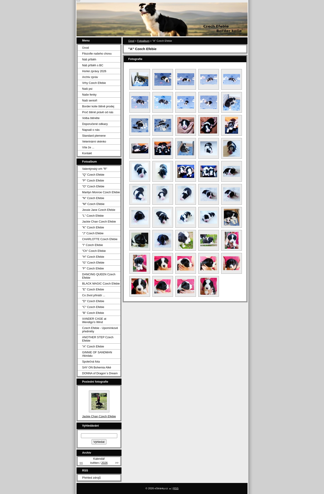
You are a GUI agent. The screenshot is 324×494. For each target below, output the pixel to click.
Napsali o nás (91, 129)
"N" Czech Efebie (93, 198)
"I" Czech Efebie (92, 245)
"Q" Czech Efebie (93, 174)
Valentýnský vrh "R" (94, 168)
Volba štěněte (91, 118)
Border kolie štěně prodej (98, 106)
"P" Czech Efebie (93, 180)
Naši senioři (89, 100)
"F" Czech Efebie (93, 268)
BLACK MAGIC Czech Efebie (101, 283)
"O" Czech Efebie (93, 186)
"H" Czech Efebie (93, 256)
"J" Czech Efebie (93, 233)
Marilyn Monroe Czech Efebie (101, 192)
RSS (176, 488)
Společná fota (91, 361)
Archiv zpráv (90, 77)
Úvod (131, 40)
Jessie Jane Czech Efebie (98, 209)
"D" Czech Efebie (93, 301)
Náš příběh (89, 59)
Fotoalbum (143, 40)
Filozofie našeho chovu (97, 53)
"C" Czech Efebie (93, 307)
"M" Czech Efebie (93, 204)
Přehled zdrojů (91, 477)
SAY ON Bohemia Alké (96, 367)
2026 (104, 462)
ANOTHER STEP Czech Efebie (97, 338)
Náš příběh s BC (92, 65)
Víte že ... (88, 147)
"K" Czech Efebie (93, 227)
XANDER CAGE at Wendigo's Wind (94, 320)
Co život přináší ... (93, 295)
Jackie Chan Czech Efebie (99, 221)
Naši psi (87, 88)
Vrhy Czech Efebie (94, 83)
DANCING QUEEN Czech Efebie (98, 276)
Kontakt (87, 153)
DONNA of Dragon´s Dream (100, 373)
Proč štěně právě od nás (97, 112)
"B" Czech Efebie (93, 313)
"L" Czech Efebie (93, 215)
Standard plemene (94, 135)
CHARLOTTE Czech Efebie (99, 239)
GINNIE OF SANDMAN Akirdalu (97, 354)
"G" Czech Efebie (93, 262)
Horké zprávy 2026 (94, 71)
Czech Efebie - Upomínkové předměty (100, 329)
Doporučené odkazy (95, 124)
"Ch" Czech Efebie (94, 251)
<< (81, 462)
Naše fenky (89, 94)
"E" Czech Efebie (93, 289)
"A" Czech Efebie (93, 346)
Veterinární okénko (94, 141)
